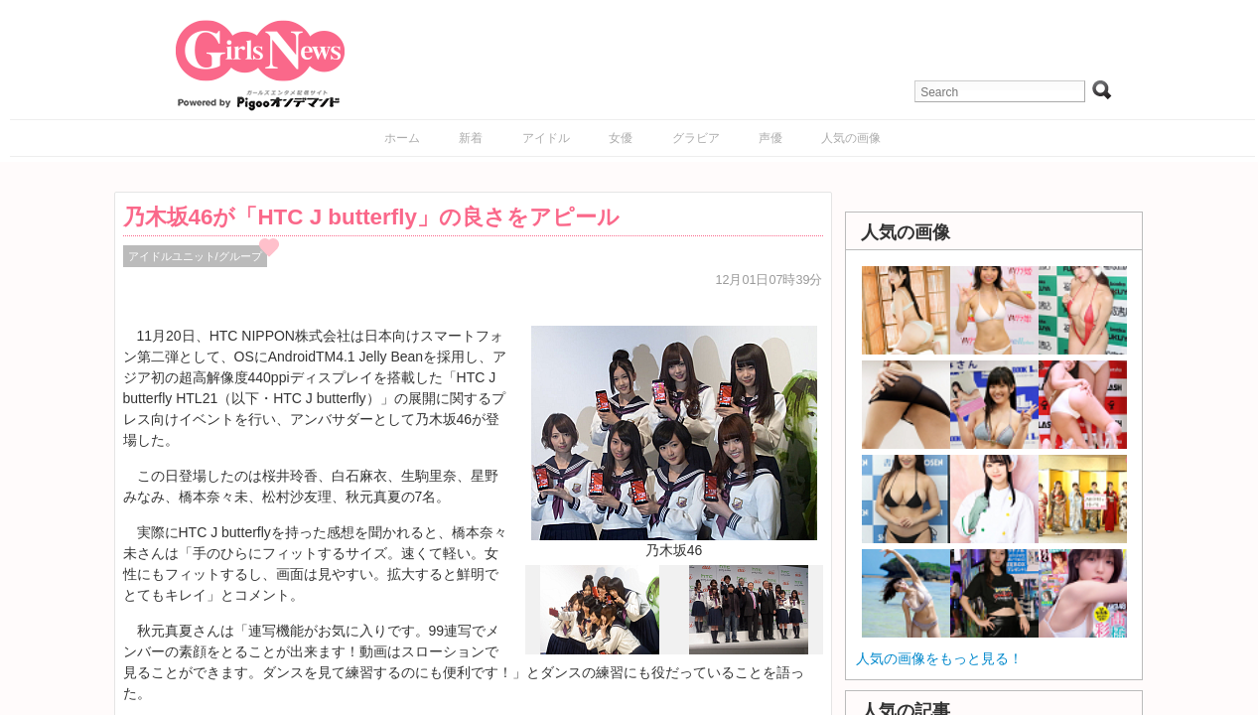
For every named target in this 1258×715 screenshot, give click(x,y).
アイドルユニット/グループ (195, 256)
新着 (471, 138)
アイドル (546, 138)
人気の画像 (851, 138)
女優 (620, 138)
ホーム (402, 138)
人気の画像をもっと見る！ (939, 658)
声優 (770, 138)
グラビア (696, 138)
